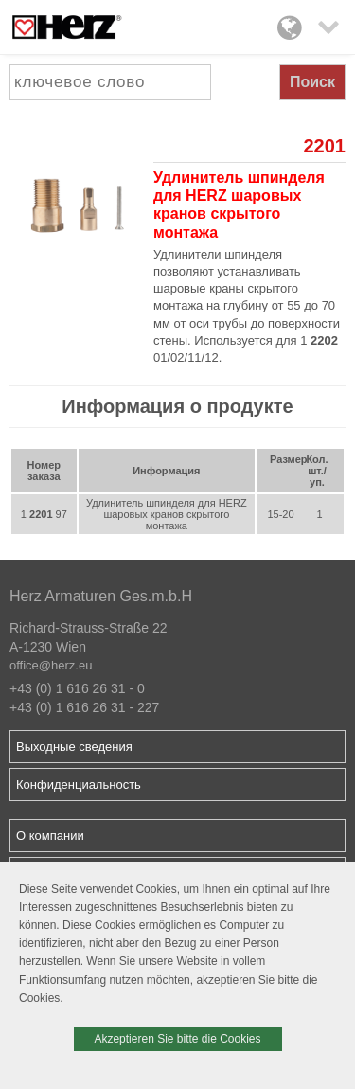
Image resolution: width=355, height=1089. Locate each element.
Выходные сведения (74, 747)
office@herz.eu (50, 665)
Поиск (312, 82)
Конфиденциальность (78, 784)
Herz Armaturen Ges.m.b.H (100, 596)
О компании (50, 836)
